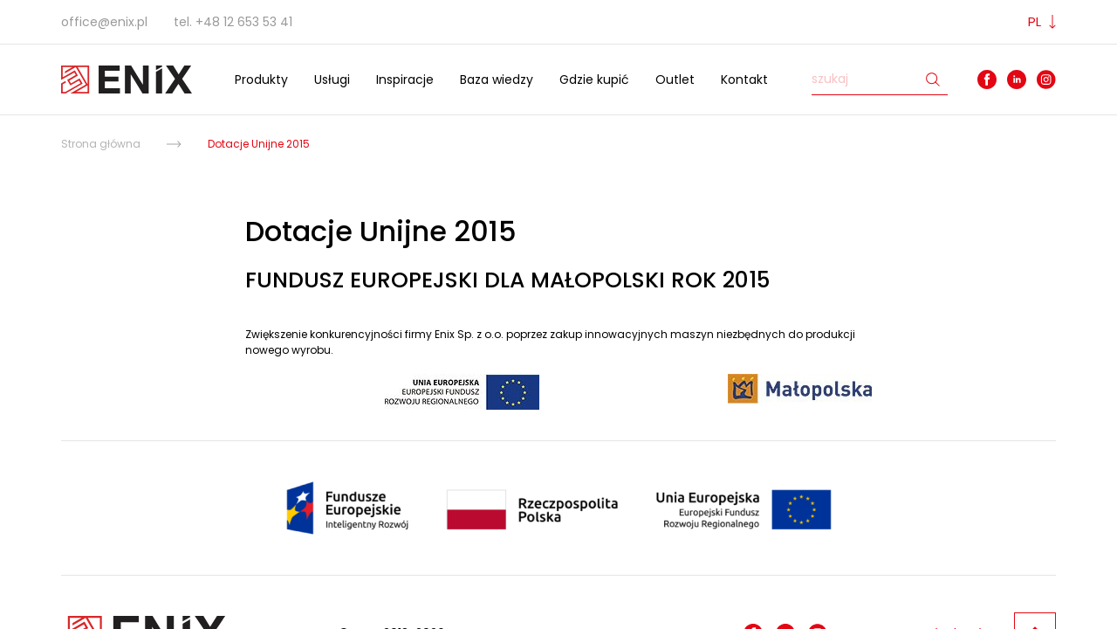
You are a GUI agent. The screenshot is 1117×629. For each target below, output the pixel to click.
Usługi (332, 79)
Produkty (261, 79)
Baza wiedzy (496, 79)
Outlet (675, 79)
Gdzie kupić (594, 79)
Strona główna (100, 143)
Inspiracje (405, 79)
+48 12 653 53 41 (243, 22)
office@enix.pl (104, 22)
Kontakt (744, 79)
